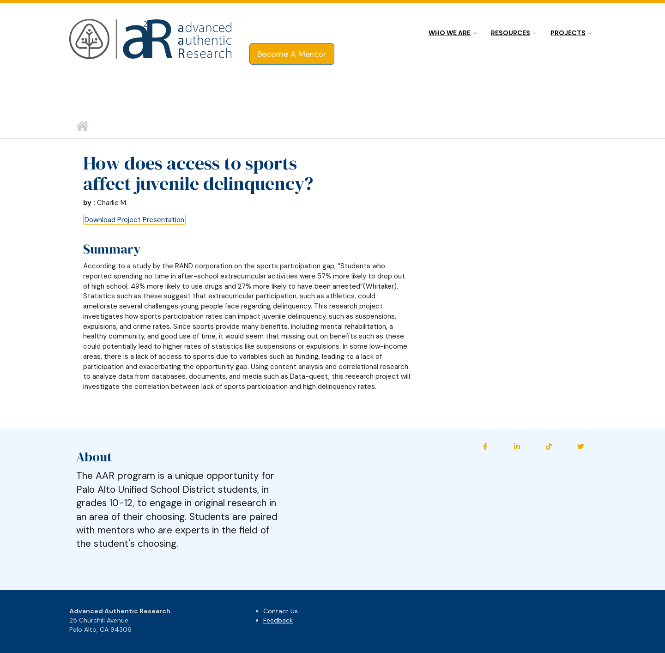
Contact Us (280, 611)
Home (82, 126)
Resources (510, 33)
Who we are (450, 33)
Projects (568, 33)
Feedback (278, 620)
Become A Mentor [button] (291, 54)
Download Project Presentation (134, 219)
